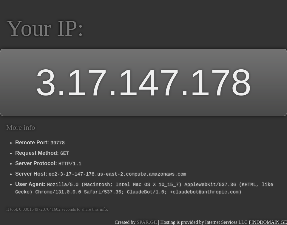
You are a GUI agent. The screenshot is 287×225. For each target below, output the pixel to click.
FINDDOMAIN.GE (268, 222)
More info (20, 127)
